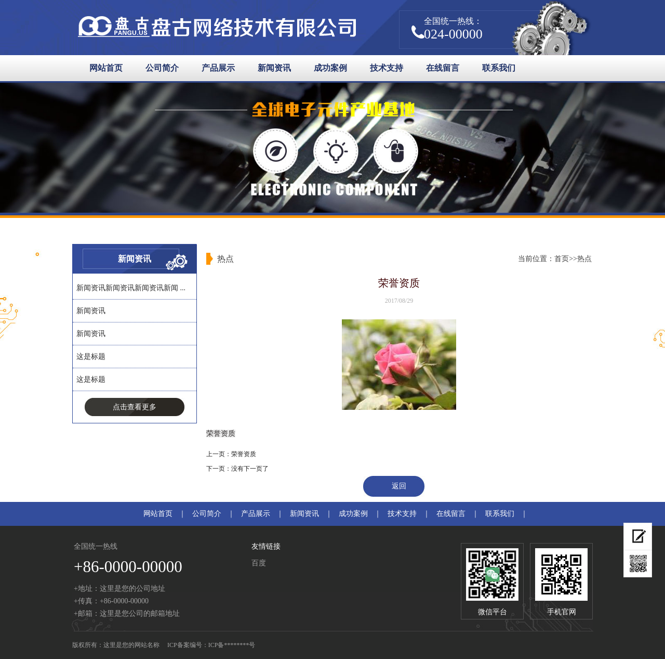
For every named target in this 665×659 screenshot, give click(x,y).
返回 (399, 486)
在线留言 (442, 67)
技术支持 (386, 67)
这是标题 (90, 356)
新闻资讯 (274, 67)
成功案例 (330, 67)
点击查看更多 (134, 407)
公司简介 (162, 67)
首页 (561, 259)
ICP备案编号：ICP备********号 (211, 645)
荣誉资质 (243, 454)
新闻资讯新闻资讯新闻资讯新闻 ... (130, 288)
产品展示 (218, 67)
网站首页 (106, 67)
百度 (258, 563)
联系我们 (498, 67)
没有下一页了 (250, 468)
